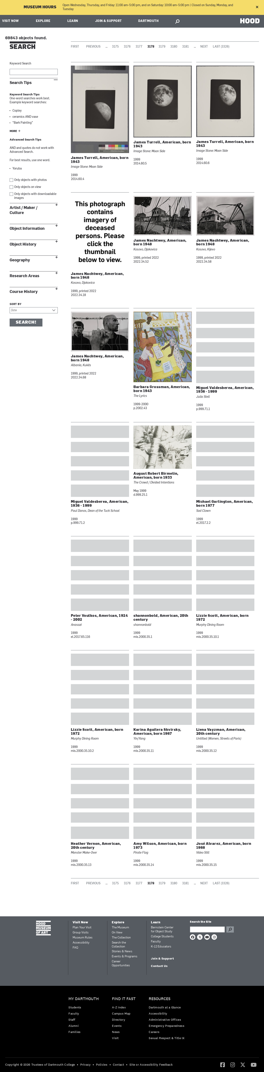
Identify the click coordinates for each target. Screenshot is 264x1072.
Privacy (85, 1065)
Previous (93, 46)
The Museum (120, 927)
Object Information (27, 228)
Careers (154, 1032)
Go (230, 929)
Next (204, 46)
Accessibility (81, 942)
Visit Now (10, 21)
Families (74, 1032)
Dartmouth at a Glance (165, 1007)
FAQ (75, 947)
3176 (127, 46)
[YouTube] (254, 1064)
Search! (26, 322)
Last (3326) (221, 46)
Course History (24, 291)
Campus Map (121, 1013)
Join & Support (108, 21)
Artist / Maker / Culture (23, 210)
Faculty (156, 941)
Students (74, 1007)
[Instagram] (232, 1064)
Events (117, 1026)
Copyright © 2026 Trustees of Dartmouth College (40, 1065)
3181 (185, 46)
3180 (173, 46)
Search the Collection (119, 944)
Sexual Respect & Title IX (167, 1038)
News (116, 1032)
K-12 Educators (161, 946)
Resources (159, 999)
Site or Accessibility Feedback (151, 1065)
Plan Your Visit (82, 927)
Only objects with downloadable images (35, 196)
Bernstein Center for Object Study (162, 929)
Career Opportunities (121, 963)
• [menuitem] (77, 1065)
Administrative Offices (165, 1020)
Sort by (16, 304)
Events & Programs (124, 956)
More (13, 131)
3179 (162, 46)
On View (117, 932)
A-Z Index (119, 1007)
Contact (118, 1065)
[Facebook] (222, 1064)
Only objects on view (27, 187)
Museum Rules (83, 937)
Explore (43, 21)
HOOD (250, 20)
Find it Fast (124, 999)
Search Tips (21, 82)
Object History (23, 244)
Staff (71, 1020)
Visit (115, 1038)
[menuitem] (84, 1016)
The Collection (121, 937)
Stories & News (122, 951)
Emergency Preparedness (166, 1026)
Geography (20, 260)
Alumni (73, 1026)
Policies (101, 1065)
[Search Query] (207, 929)
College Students (162, 936)
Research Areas (24, 276)
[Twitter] (242, 1064)
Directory (118, 1020)
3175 (115, 46)
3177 (139, 46)
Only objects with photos (30, 180)
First (75, 46)
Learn (72, 21)
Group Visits (81, 932)
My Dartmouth (83, 999)
